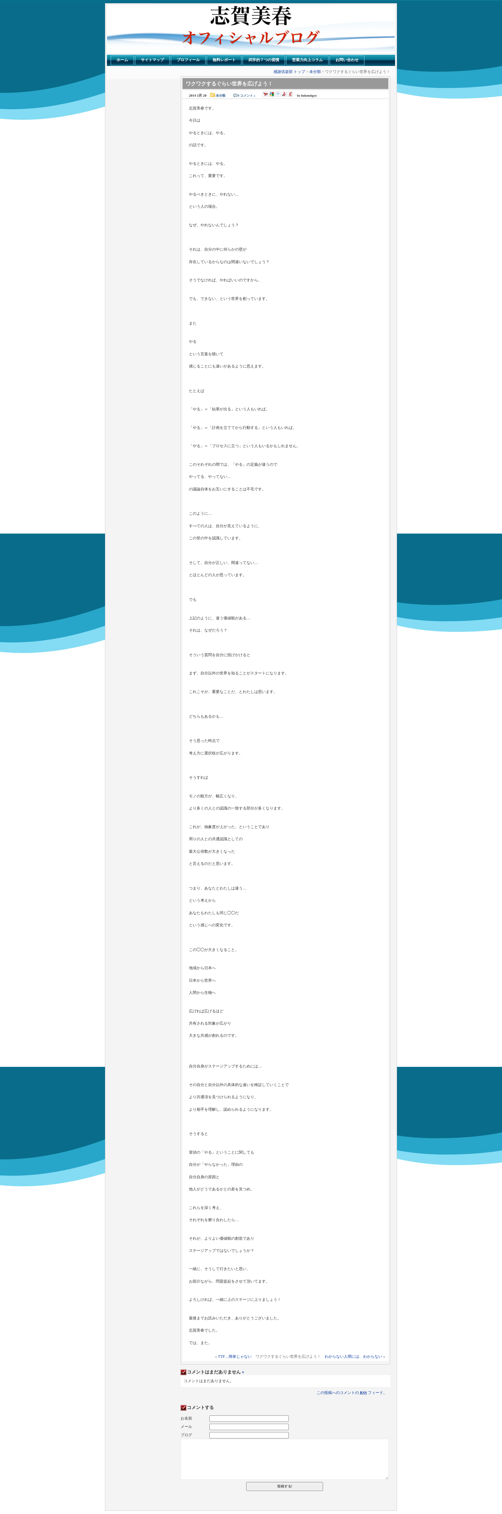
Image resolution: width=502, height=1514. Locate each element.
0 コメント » (246, 95)
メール (186, 1426)
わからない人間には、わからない (353, 1356)
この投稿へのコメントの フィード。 (352, 1392)
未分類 (315, 71)
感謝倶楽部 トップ (289, 71)
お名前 (186, 1418)
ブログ (186, 1435)
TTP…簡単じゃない (235, 1356)
